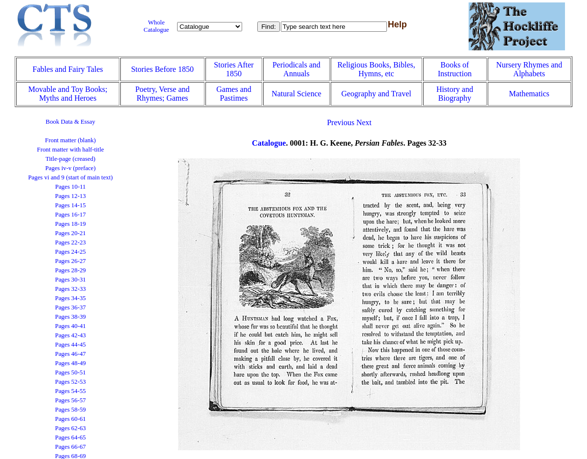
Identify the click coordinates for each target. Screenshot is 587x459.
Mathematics (529, 93)
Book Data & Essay (70, 121)
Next (363, 122)
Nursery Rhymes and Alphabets (529, 69)
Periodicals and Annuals (296, 69)
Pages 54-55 (70, 391)
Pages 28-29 (70, 270)
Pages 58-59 (70, 409)
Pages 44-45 (70, 344)
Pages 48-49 (70, 363)
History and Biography (454, 93)
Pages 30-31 (70, 279)
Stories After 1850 (233, 69)
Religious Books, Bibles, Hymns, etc (376, 69)
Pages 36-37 (70, 307)
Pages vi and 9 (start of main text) (70, 177)
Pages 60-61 (70, 418)
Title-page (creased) (70, 158)
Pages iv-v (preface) (70, 168)
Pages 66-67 (70, 446)
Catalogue (269, 143)
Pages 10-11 (70, 186)
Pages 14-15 (70, 205)
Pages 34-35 (70, 298)
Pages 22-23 (70, 242)
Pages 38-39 (70, 316)
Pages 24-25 (70, 251)
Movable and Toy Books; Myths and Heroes (68, 93)
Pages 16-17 (70, 214)
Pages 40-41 (70, 326)
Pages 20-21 (70, 233)
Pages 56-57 (70, 400)
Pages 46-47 (70, 353)
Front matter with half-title (70, 149)
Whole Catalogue (156, 26)
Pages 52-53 (70, 381)
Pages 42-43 (70, 335)
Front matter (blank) (70, 140)
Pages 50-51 (70, 372)
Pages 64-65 (70, 437)
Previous (340, 122)
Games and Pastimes (233, 93)
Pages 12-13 (70, 196)
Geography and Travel (376, 93)
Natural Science (296, 93)
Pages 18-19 (70, 223)
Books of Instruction (455, 69)
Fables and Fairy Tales (68, 69)
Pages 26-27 (70, 261)
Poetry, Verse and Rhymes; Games (162, 93)
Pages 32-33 (70, 288)
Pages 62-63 (70, 428)
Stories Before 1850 (162, 69)
